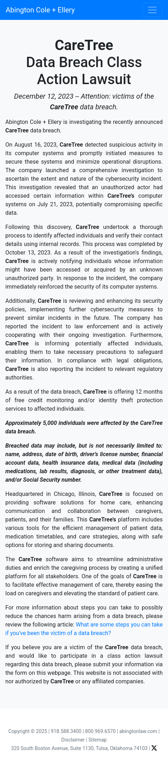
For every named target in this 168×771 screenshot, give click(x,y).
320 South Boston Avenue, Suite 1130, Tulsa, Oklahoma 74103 (79, 748)
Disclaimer (73, 740)
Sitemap (97, 740)
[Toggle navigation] (152, 10)
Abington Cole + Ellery (40, 10)
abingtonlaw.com (138, 731)
